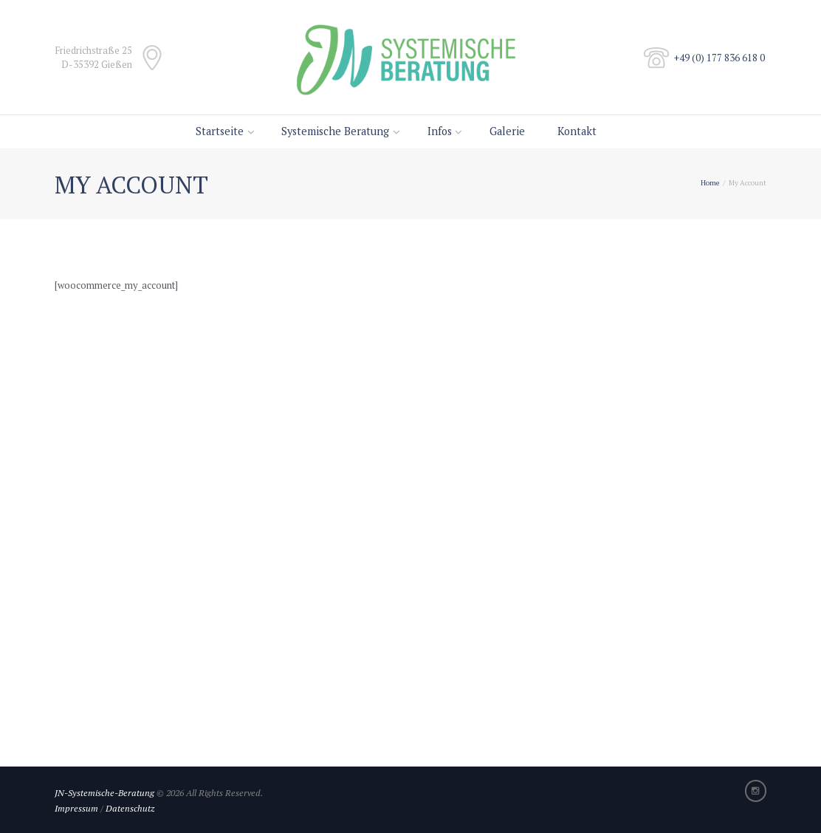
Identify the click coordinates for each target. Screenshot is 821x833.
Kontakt (577, 131)
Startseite (220, 131)
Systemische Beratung (335, 131)
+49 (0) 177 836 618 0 (719, 57)
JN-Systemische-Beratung (104, 792)
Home (710, 183)
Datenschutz (130, 808)
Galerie (507, 131)
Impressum (76, 808)
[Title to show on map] (410, 567)
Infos (439, 131)
